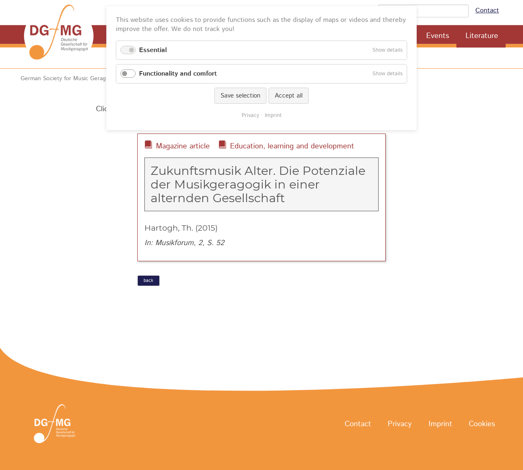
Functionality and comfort (178, 74)
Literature (481, 36)
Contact (487, 10)
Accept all (288, 95)
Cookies (482, 424)
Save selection (240, 95)
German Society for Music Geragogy (68, 78)
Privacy (400, 424)
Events (437, 36)
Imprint (440, 424)
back (148, 280)
